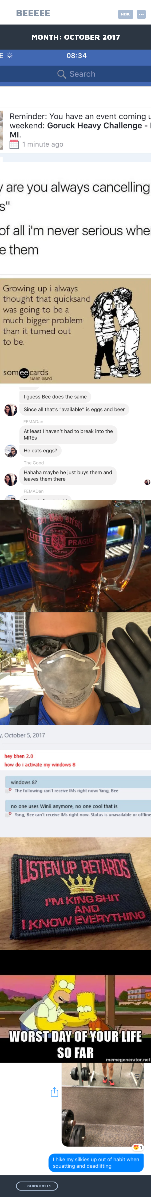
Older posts (37, 1186)
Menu (125, 14)
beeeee (33, 12)
